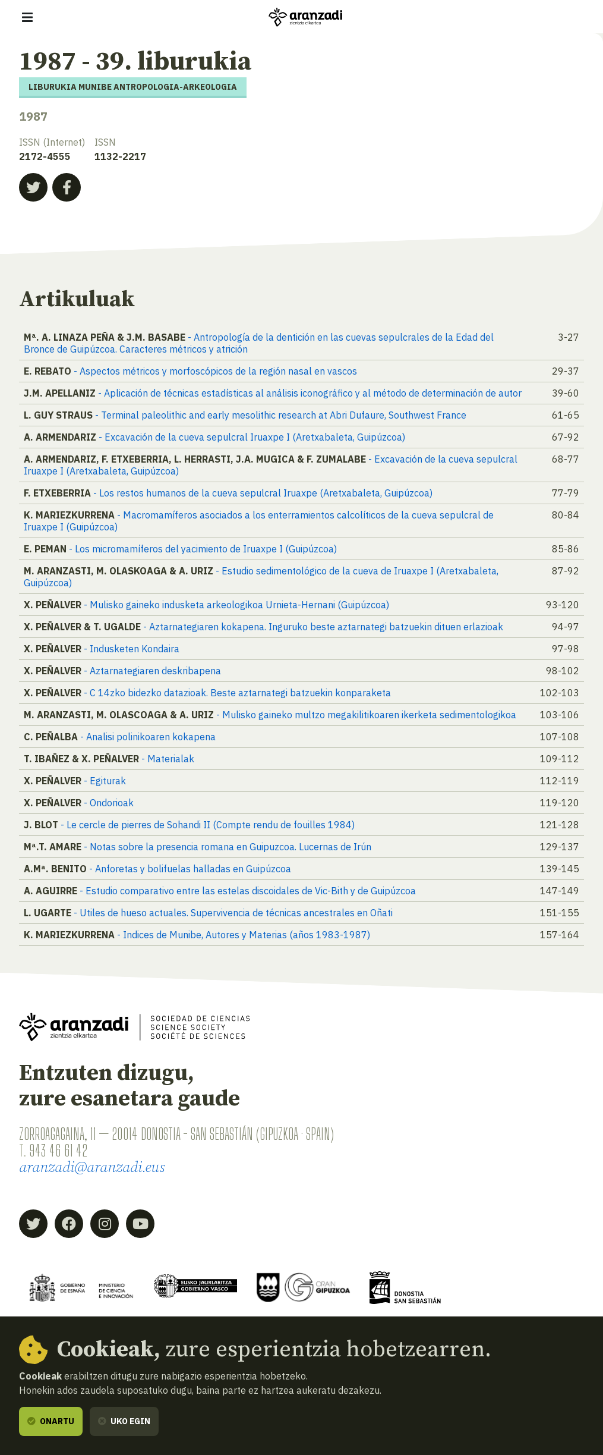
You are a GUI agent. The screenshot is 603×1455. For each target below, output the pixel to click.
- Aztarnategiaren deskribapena (152, 671)
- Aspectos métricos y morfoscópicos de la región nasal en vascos (215, 371)
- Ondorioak (109, 803)
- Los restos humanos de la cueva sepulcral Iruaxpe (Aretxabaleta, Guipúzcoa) (262, 493)
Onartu (50, 1421)
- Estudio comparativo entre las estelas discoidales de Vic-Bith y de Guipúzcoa (248, 891)
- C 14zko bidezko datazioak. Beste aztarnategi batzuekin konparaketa (237, 693)
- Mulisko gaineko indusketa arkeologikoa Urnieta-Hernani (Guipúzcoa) (236, 605)
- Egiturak (105, 781)
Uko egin (124, 1421)
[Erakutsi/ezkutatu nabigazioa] (27, 17)
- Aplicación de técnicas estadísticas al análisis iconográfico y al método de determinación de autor (310, 393)
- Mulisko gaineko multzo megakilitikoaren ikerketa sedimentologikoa (366, 715)
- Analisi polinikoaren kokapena (148, 737)
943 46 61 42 (58, 1150)
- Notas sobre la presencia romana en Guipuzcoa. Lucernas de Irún (227, 847)
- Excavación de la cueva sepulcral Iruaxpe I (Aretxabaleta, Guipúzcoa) (252, 437)
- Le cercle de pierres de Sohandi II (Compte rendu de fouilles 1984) (208, 825)
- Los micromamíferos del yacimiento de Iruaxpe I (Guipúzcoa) (203, 549)
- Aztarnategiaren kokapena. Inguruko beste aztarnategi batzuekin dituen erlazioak (323, 627)
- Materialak (167, 759)
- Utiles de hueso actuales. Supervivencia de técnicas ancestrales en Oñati (233, 913)
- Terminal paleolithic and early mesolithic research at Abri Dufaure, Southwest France (280, 415)
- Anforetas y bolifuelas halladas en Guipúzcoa (190, 869)
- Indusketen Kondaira (131, 649)
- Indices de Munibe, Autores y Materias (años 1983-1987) (243, 935)
